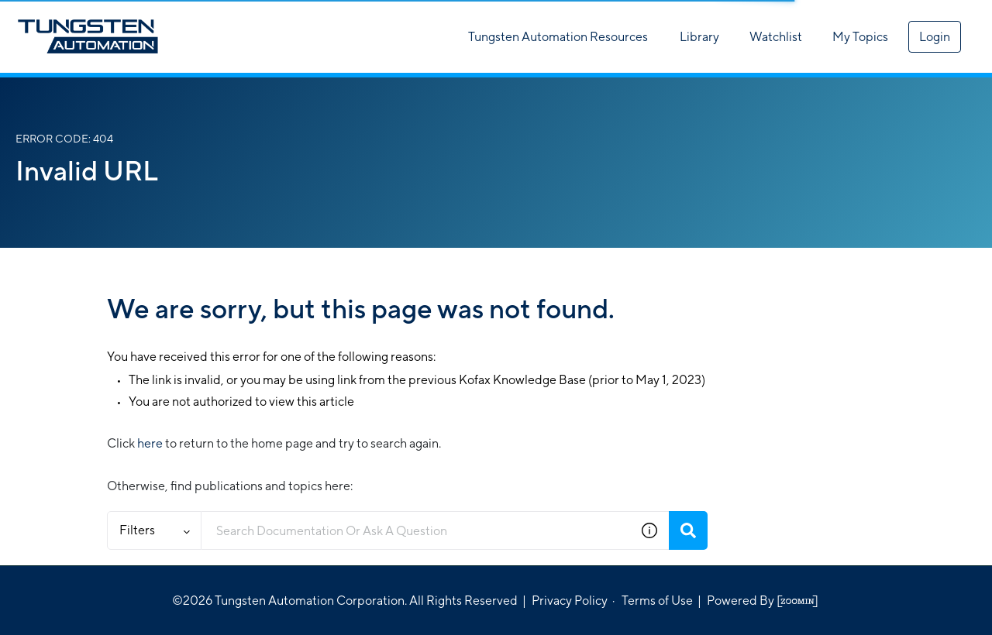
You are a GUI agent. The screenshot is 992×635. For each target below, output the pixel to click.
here (150, 443)
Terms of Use (657, 600)
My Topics (860, 36)
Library (699, 36)
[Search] (688, 530)
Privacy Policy (570, 600)
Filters (154, 530)
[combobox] (416, 530)
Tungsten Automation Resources (558, 36)
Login (934, 36)
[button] (649, 530)
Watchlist (775, 36)
